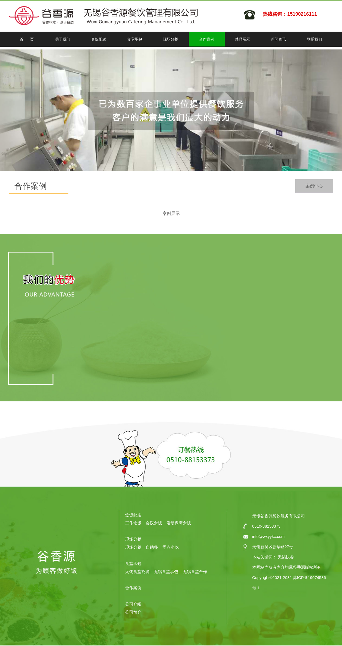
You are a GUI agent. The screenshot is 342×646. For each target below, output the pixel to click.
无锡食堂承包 (166, 571)
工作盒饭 (133, 523)
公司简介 (133, 612)
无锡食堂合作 (195, 571)
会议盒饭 (154, 523)
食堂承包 (134, 39)
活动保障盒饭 (179, 523)
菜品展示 (242, 39)
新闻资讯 (278, 39)
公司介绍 (133, 604)
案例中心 (314, 186)
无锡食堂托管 (138, 571)
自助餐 (152, 547)
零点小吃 (170, 547)
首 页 (27, 39)
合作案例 (206, 39)
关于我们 (62, 39)
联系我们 (314, 39)
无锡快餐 (285, 557)
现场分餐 (170, 39)
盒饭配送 (98, 39)
